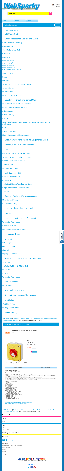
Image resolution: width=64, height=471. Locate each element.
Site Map (5, 427)
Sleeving (5, 191)
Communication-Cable (10, 168)
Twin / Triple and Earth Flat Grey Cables (17, 157)
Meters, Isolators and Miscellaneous (15, 135)
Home (4, 20)
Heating (8, 213)
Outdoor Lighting (8, 246)
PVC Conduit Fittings (10, 203)
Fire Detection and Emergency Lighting (21, 208)
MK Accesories (7, 91)
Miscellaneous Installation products (15, 229)
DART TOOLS (7, 270)
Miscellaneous (7, 285)
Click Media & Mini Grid (11, 50)
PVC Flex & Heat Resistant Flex (14, 161)
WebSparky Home (7, 318)
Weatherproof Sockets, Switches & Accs (17, 84)
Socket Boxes (7, 73)
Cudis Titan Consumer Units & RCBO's (16, 104)
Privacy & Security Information (11, 429)
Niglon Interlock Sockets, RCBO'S (14, 107)
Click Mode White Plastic (11, 70)
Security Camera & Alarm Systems (19, 145)
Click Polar (6, 54)
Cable (7, 150)
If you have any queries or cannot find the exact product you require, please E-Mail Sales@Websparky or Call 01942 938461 (18, 403)
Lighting (8, 239)
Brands (29, 20)
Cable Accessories (13, 173)
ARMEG (5, 273)
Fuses (4, 77)
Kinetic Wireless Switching (12, 43)
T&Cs (48, 1)
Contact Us (59, 1)
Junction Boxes (8, 88)
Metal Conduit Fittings (10, 200)
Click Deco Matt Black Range (7, 62)
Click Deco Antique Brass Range (8, 60)
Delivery (17, 20)
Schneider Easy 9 (8, 115)
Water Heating (11, 312)
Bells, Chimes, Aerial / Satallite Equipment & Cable (26, 140)
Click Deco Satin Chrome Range (8, 65)
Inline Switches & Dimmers (12, 95)
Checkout (58, 6)
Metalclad (6, 81)
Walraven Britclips (9, 226)
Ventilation (9, 300)
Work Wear (6, 262)
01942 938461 (7, 440)
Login (53, 1)
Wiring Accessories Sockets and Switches (22, 39)
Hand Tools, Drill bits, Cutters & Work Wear (23, 258)
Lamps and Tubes (12, 234)
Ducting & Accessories (10, 308)
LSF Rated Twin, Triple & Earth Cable (16, 153)
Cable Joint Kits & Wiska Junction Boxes (17, 184)
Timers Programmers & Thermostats (20, 295)
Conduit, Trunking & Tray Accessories (21, 196)
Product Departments (11, 30)
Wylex (4, 128)
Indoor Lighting (7, 243)
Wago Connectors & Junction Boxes (15, 188)
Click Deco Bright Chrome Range (8, 67)
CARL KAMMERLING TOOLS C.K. (15, 266)
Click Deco (6, 57)
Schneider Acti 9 (8, 111)
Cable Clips (6, 180)
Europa (5, 118)
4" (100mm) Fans (8, 304)
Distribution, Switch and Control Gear (20, 100)
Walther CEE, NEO (9, 131)
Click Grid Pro (7, 46)
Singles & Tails (7, 164)
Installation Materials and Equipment (20, 218)
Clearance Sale (11, 34)
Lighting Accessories (10, 254)
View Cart (58, 4)
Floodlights (6, 250)
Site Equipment (11, 282)
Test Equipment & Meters (15, 290)
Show (57, 25)
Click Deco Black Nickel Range (8, 63)
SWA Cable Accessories (11, 177)
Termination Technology (11, 222)
